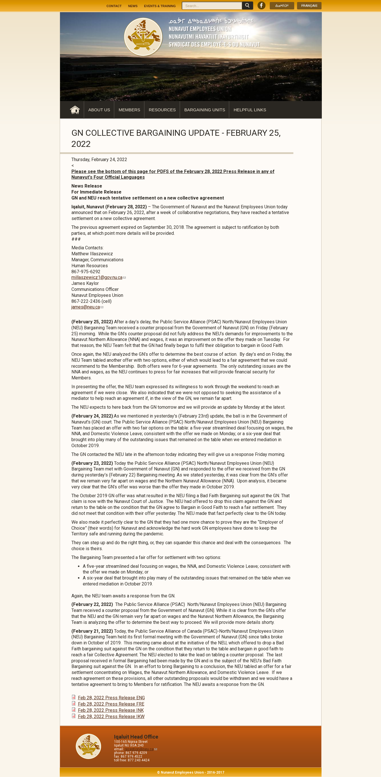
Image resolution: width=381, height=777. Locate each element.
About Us (99, 109)
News (132, 6)
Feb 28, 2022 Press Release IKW (111, 716)
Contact (113, 6)
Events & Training (160, 6)
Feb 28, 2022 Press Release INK (111, 710)
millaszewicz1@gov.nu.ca (98, 277)
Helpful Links (250, 109)
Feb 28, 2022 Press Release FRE (111, 704)
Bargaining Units (204, 109)
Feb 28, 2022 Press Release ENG (111, 697)
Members (129, 109)
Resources (162, 109)
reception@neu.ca (141, 749)
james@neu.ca (87, 307)
